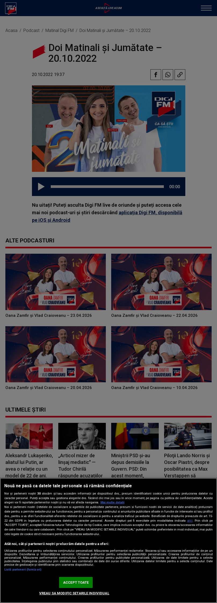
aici (190, 520)
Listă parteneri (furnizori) (22, 569)
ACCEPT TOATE (76, 582)
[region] (108, 540)
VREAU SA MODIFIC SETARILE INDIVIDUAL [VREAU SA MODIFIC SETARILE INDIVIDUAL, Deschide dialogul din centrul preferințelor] (74, 593)
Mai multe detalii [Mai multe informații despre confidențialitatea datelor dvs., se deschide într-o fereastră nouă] (112, 502)
